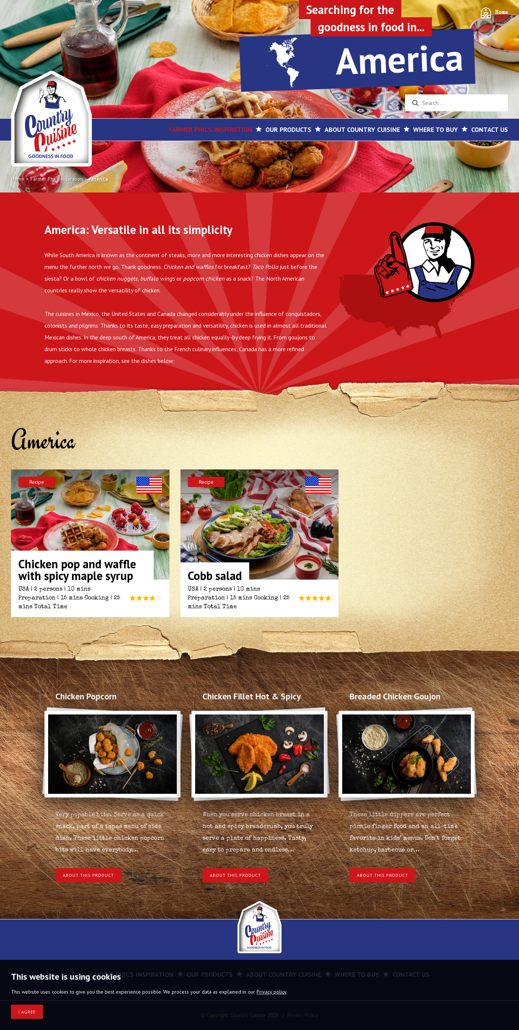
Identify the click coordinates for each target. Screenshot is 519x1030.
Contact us (489, 129)
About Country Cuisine (362, 129)
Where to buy (435, 129)
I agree (27, 1012)
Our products (288, 129)
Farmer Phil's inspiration (210, 129)
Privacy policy (271, 991)
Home (501, 12)
